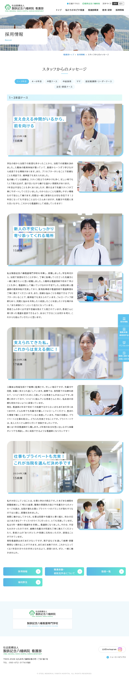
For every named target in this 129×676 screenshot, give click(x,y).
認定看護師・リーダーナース (100, 81)
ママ (79, 81)
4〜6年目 (36, 81)
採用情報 (120, 10)
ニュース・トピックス (116, 649)
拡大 (121, 3)
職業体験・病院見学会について (67, 572)
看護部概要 (93, 10)
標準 (115, 3)
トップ (59, 10)
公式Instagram (112, 641)
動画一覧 (112, 571)
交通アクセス (74, 3)
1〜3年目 (21, 81)
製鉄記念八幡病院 (92, 3)
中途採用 (67, 81)
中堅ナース (52, 81)
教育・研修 (107, 10)
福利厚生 (29, 583)
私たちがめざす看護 (74, 10)
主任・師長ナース (64, 87)
